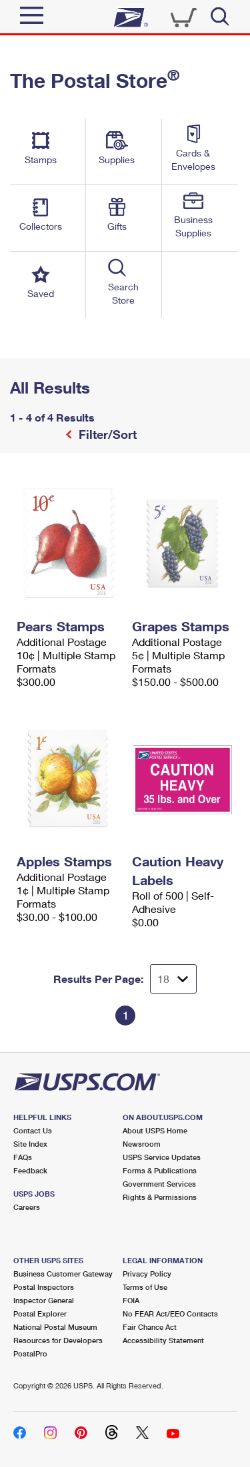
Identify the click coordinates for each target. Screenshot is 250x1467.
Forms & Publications (160, 1170)
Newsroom (142, 1143)
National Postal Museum (55, 1326)
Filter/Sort (106, 434)
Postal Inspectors (43, 1287)
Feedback (30, 1170)
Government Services (159, 1183)
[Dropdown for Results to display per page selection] (173, 979)
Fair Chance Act (150, 1326)
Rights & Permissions (160, 1197)
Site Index (30, 1143)
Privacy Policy (147, 1273)
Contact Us (32, 1130)
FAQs (22, 1157)
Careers (26, 1207)
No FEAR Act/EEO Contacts (170, 1313)
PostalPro (30, 1353)
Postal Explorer (40, 1313)
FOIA (131, 1300)
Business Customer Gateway (63, 1273)
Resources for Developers (58, 1340)
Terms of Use (145, 1287)
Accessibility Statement (163, 1340)
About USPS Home (155, 1130)
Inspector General (43, 1300)
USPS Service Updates (162, 1157)
